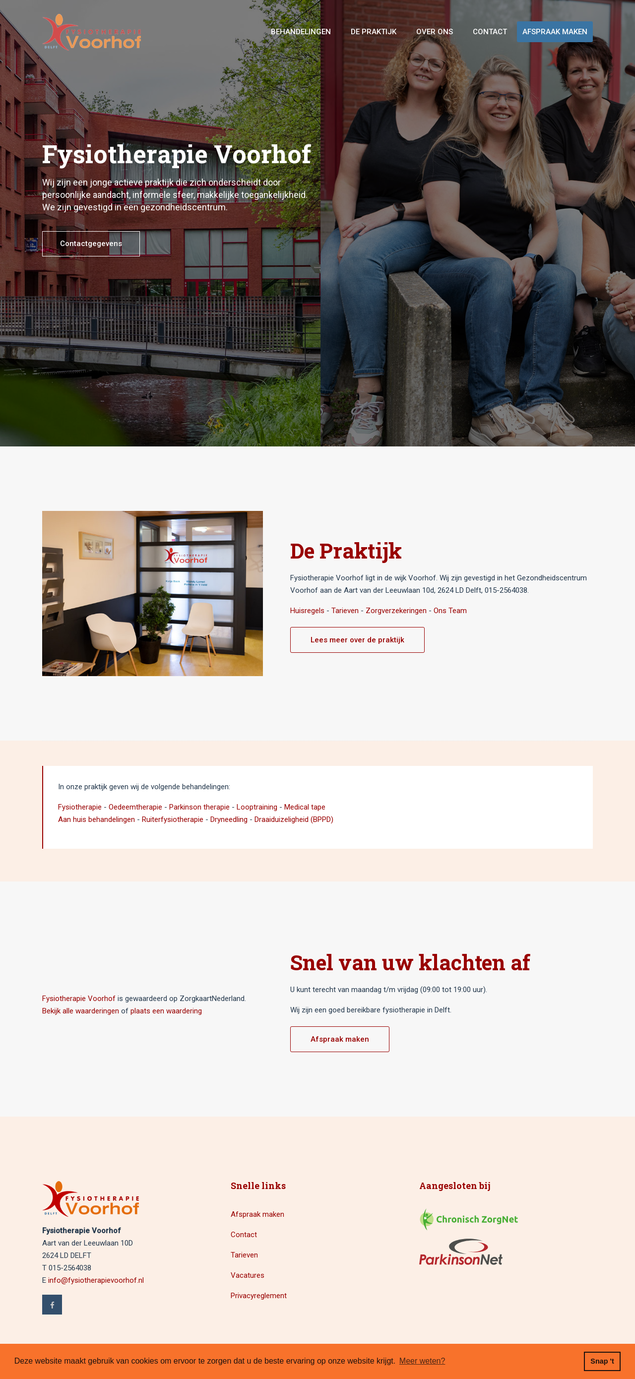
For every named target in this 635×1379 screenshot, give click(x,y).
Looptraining (257, 807)
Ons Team (450, 610)
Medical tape (304, 807)
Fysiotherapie (80, 807)
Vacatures (247, 1275)
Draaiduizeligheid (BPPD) (293, 819)
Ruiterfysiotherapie (172, 819)
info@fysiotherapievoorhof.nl (96, 1280)
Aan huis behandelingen (96, 819)
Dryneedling (229, 819)
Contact (490, 31)
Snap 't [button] (602, 1361)
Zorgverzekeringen (396, 610)
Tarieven (345, 610)
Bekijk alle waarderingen (80, 1010)
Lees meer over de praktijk (357, 639)
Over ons (434, 31)
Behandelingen (301, 31)
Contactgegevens (91, 243)
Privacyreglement (259, 1295)
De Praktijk (373, 31)
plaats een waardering (166, 1010)
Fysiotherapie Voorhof (79, 998)
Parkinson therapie (199, 807)
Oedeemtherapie (135, 807)
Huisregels (307, 610)
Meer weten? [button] (422, 1361)
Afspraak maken (554, 31)
